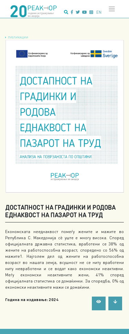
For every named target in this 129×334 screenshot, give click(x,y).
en (98, 12)
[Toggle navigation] (112, 9)
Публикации (18, 37)
